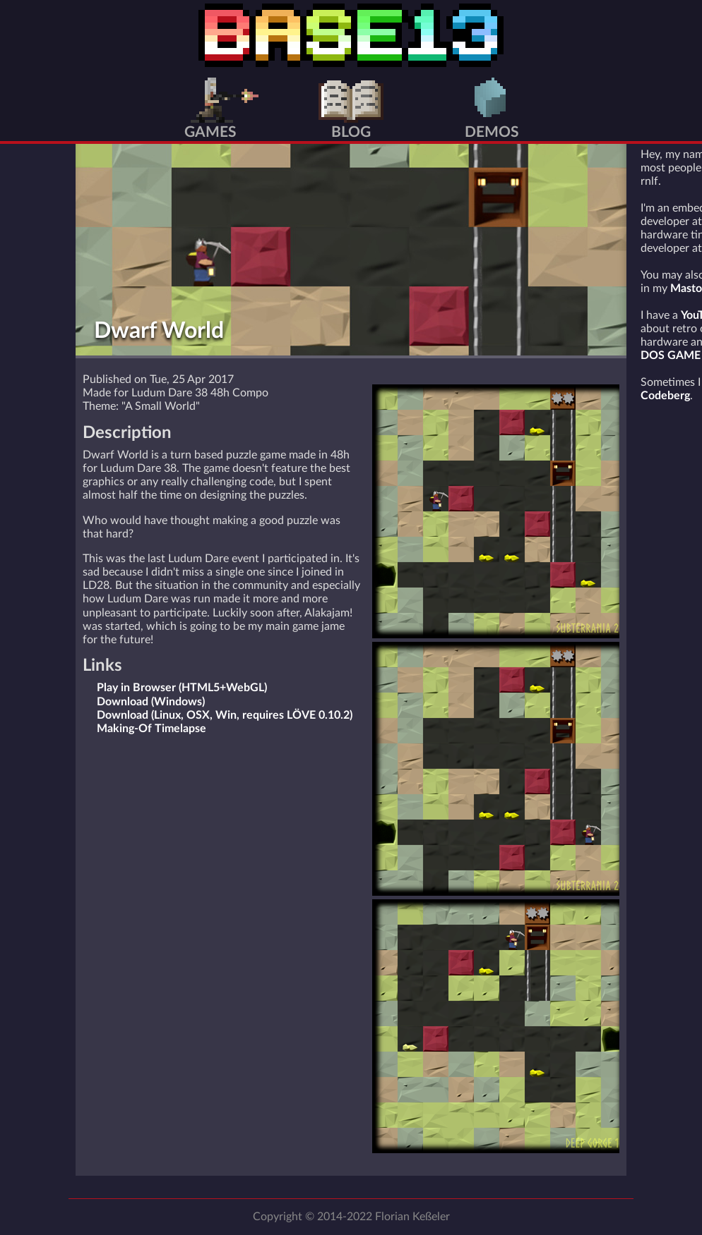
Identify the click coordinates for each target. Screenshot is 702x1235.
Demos (492, 132)
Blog (351, 132)
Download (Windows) (151, 701)
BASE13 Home (351, 35)
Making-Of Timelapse (151, 728)
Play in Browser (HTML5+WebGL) (182, 687)
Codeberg (665, 395)
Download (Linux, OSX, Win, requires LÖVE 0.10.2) (224, 715)
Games (210, 132)
